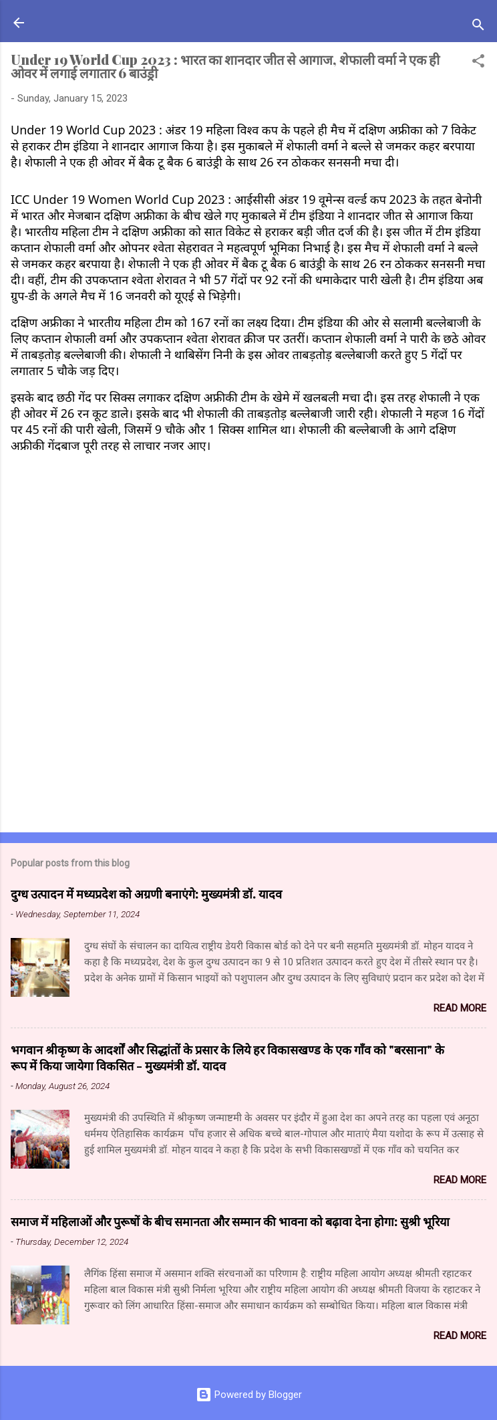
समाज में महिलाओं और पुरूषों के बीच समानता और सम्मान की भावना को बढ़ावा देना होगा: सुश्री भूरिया (230, 1221)
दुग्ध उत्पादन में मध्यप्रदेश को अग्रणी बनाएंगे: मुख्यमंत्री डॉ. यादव (146, 894)
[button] (478, 63)
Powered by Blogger (249, 1395)
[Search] (478, 27)
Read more (460, 1008)
